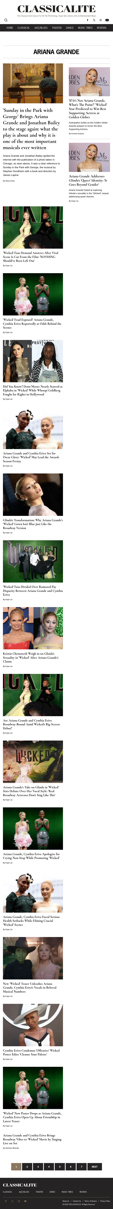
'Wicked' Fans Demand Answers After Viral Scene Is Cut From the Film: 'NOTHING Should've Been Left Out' (30, 257)
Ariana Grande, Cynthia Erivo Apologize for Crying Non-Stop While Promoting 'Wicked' (31, 856)
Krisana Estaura (77, 134)
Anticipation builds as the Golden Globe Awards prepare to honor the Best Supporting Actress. (88, 125)
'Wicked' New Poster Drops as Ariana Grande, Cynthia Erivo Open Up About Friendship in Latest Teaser (32, 1117)
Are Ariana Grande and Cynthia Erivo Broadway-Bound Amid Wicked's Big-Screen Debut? (31, 724)
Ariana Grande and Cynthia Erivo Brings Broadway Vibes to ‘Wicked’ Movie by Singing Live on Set (32, 1139)
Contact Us (77, 1201)
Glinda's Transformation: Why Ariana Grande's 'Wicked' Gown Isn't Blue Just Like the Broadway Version (33, 524)
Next (95, 1166)
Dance (70, 27)
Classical (24, 27)
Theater (57, 27)
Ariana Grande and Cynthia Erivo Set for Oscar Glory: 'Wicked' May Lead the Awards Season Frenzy (31, 457)
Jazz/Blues (41, 27)
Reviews (101, 27)
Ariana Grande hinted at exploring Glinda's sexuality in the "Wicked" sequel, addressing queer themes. (89, 193)
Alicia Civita (10, 181)
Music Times (85, 27)
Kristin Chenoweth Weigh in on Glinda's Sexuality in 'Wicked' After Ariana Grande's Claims (30, 657)
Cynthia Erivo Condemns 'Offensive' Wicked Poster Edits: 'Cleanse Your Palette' (31, 1052)
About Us (66, 1201)
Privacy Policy (105, 1201)
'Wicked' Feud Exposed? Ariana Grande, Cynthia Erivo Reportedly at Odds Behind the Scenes (32, 323)
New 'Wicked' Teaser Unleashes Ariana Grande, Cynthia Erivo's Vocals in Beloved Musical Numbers (29, 987)
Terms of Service (91, 1201)
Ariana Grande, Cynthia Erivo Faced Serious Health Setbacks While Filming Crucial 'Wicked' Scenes (31, 921)
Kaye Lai (74, 201)
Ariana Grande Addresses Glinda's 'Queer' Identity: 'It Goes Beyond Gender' (88, 180)
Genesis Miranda (12, 1148)
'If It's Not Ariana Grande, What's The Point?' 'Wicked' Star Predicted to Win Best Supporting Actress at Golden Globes (88, 108)
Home (10, 27)
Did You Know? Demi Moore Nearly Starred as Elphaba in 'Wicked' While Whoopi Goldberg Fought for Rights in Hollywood (33, 390)
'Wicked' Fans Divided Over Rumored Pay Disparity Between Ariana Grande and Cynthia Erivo (33, 591)
